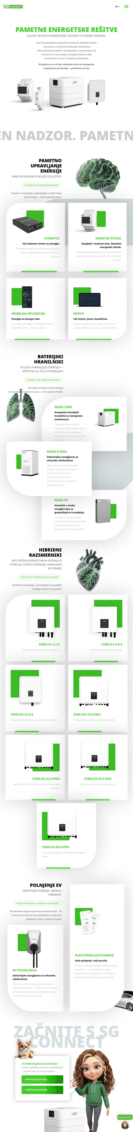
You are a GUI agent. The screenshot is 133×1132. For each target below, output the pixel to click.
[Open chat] (125, 1125)
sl (116, 6)
